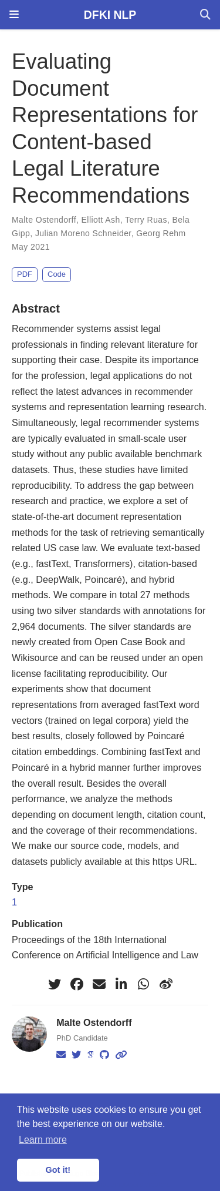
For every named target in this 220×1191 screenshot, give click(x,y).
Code (57, 274)
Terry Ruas (146, 219)
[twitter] (54, 984)
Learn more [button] (43, 1140)
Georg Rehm (160, 233)
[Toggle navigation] (14, 14)
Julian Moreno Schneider (83, 233)
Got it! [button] (58, 1170)
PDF (24, 274)
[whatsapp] (144, 984)
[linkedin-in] (121, 984)
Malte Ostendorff (44, 219)
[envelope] (99, 984)
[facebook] (77, 984)
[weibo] (166, 984)
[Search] (205, 15)
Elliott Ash (101, 219)
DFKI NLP (110, 14)
